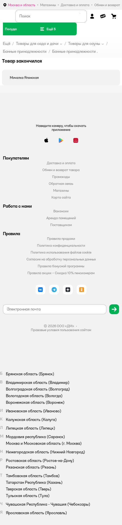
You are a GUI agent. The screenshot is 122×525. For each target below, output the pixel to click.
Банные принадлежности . (75, 51)
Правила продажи (61, 239)
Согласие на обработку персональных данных (61, 259)
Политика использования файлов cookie (61, 252)
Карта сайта (61, 197)
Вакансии (61, 211)
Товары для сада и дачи (37, 43)
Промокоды (61, 177)
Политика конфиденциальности (61, 245)
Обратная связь (61, 184)
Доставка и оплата (61, 163)
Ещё (6, 43)
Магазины (61, 190)
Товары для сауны (84, 43)
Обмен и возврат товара (61, 170)
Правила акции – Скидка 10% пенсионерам (61, 273)
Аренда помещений (61, 218)
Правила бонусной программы (61, 266)
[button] (48, 29)
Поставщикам (61, 225)
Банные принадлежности (25, 51)
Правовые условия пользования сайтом (61, 330)
